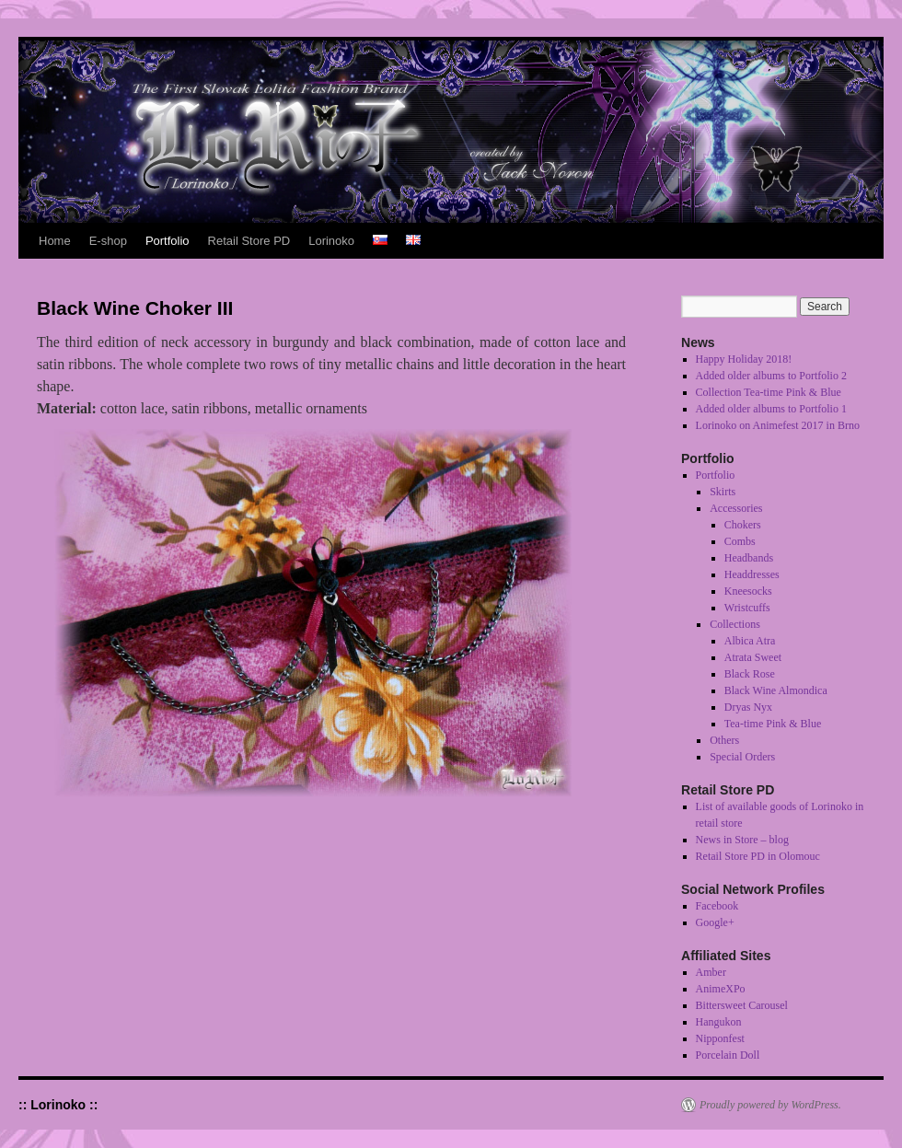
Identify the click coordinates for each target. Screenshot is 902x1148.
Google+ (715, 922)
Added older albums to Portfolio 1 (771, 408)
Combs (740, 541)
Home (55, 241)
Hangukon (719, 1021)
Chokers (742, 524)
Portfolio (167, 241)
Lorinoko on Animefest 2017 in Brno (778, 425)
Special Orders (742, 756)
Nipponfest (720, 1038)
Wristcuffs (747, 607)
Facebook (717, 905)
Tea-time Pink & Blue (772, 723)
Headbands (748, 557)
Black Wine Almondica (775, 690)
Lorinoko (331, 241)
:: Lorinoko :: (58, 1104)
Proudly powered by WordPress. (770, 1104)
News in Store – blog (742, 839)
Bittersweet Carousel (742, 1005)
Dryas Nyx (748, 707)
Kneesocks (748, 591)
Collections (735, 624)
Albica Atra (750, 640)
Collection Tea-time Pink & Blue (768, 392)
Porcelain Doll (728, 1055)
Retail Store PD (249, 241)
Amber (711, 972)
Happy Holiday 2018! (744, 359)
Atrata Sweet (752, 657)
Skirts (722, 491)
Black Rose (749, 673)
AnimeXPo (721, 988)
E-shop (108, 241)
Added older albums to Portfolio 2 (771, 375)
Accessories (736, 508)
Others (724, 740)
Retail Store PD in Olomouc (758, 856)
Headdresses (752, 574)
